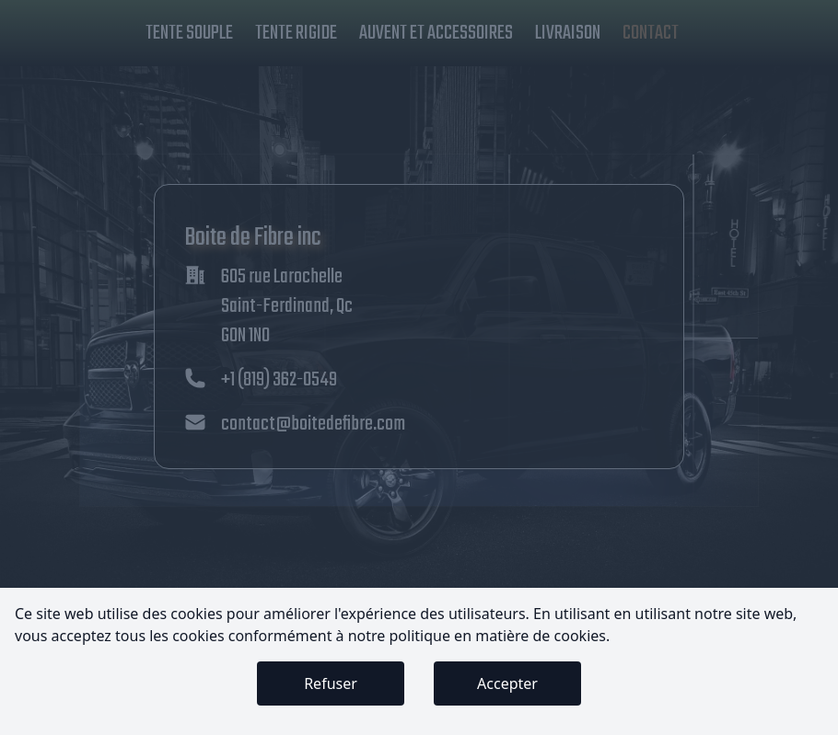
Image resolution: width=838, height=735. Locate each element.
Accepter (507, 683)
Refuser (330, 683)
